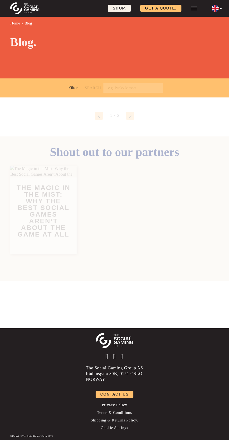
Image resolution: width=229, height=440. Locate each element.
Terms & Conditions (114, 413)
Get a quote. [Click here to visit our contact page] (161, 8)
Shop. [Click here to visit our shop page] (119, 8)
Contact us (114, 394)
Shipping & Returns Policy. (114, 420)
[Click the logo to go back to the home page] (24, 8)
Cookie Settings (114, 428)
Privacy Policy (114, 405)
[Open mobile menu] (194, 8)
